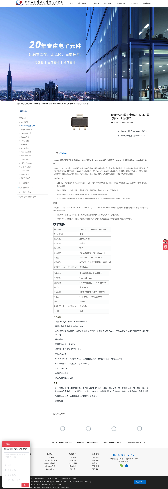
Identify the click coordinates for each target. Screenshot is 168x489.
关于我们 (82, 3)
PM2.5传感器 (46, 487)
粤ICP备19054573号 (83, 482)
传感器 (95, 3)
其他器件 (107, 3)
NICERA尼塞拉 (26, 156)
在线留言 (139, 482)
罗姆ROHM (25, 174)
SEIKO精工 (25, 144)
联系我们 (147, 3)
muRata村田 (25, 170)
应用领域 (121, 3)
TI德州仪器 (25, 159)
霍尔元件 (37, 104)
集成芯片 (56, 487)
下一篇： (131, 136)
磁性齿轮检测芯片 (25, 192)
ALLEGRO (24, 122)
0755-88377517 (123, 455)
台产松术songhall (27, 163)
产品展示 (28, 104)
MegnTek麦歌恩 (26, 129)
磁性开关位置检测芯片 (27, 197)
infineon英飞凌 (26, 133)
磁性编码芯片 (24, 183)
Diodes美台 (25, 137)
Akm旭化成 (25, 148)
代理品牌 (134, 3)
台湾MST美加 (26, 167)
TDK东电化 (25, 141)
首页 (72, 3)
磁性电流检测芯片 (25, 188)
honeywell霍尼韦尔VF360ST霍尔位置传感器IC (74, 104)
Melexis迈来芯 (26, 152)
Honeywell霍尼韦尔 (49, 104)
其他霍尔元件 (25, 178)
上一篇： (131, 131)
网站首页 (20, 104)
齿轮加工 (37, 487)
